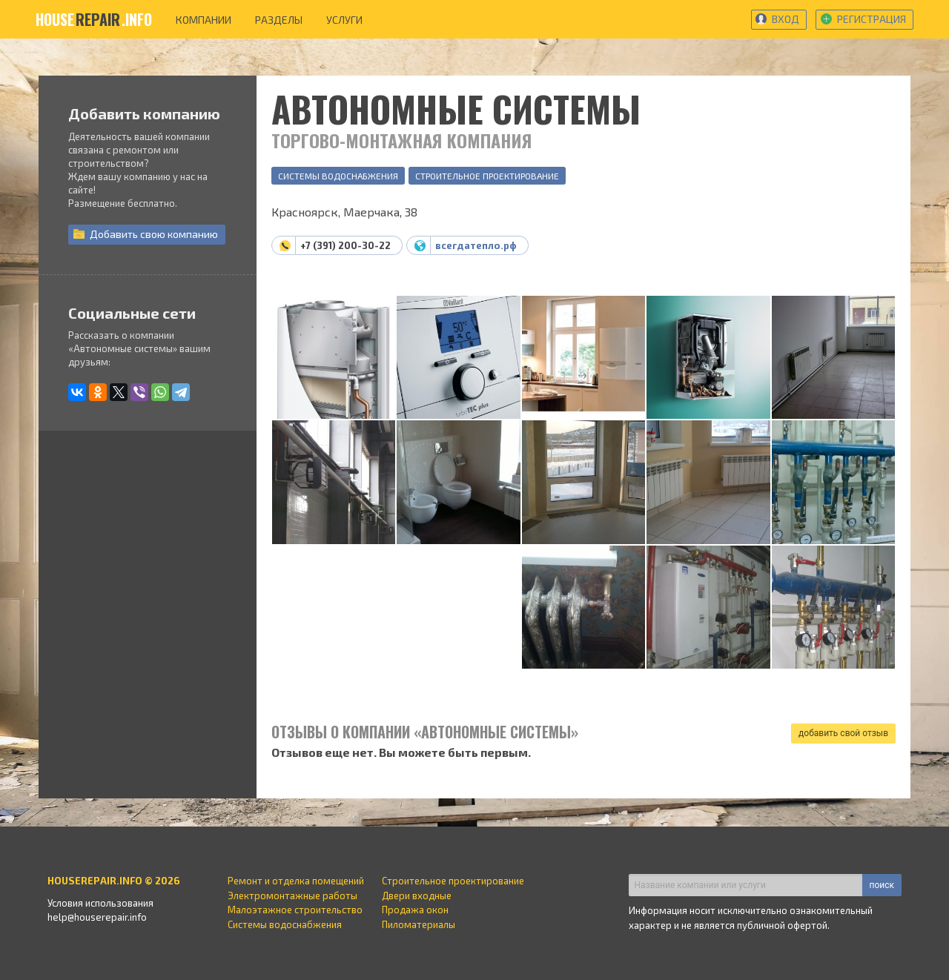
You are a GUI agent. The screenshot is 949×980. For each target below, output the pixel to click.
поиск (882, 885)
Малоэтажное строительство (295, 910)
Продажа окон (415, 910)
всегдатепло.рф (476, 245)
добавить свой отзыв (843, 733)
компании (203, 19)
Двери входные (417, 895)
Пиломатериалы (418, 924)
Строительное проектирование (487, 175)
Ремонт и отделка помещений (296, 881)
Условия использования (100, 903)
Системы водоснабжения (338, 175)
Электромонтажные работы (292, 895)
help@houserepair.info (97, 917)
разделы (278, 19)
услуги (344, 19)
